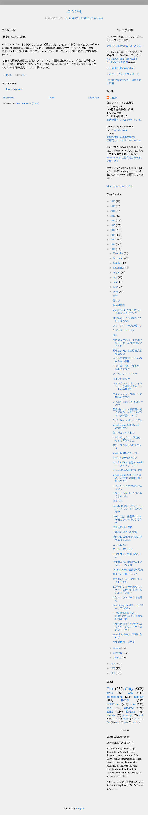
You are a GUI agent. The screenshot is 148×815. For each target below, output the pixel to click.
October (117, 263)
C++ (24, 75)
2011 (113, 244)
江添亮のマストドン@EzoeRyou (124, 140)
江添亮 (113, 98)
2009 (113, 663)
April (116, 291)
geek (126, 722)
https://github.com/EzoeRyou (121, 137)
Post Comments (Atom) (27, 103)
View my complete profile (119, 186)
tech (141, 715)
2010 (113, 249)
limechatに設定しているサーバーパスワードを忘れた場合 (128, 509)
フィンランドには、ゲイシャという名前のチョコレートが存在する (127, 386)
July (115, 277)
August (117, 272)
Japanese (111, 715)
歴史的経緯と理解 (122, 527)
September (118, 267)
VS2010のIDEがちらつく (126, 453)
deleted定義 (119, 305)
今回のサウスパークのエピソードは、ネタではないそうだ (127, 343)
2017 (113, 215)
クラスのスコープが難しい (127, 325)
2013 (113, 235)
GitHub (67, 18)
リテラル (118, 501)
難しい (116, 300)
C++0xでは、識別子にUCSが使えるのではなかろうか (127, 519)
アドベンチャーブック (125, 374)
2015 (113, 225)
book (109, 707)
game (110, 711)
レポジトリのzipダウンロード (123, 74)
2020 (113, 201)
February (118, 653)
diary (129, 688)
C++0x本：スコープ (123, 330)
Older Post (93, 97)
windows (129, 707)
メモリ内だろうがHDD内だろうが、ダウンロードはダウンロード (128, 626)
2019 (113, 206)
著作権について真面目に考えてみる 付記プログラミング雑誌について (127, 412)
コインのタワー (121, 378)
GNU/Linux (114, 704)
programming (115, 696)
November (118, 258)
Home (52, 97)
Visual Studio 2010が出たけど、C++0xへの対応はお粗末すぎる (127, 478)
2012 (113, 239)
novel (117, 722)
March (116, 648)
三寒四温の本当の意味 (125, 532)
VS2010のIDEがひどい (125, 457)
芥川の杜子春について (125, 574)
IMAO (125, 700)
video (132, 704)
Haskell (135, 722)
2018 (113, 211)
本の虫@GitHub (80, 18)
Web (130, 692)
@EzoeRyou (96, 18)
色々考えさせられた (124, 432)
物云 (115, 335)
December (118, 253)
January (117, 657)
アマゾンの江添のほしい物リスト (125, 46)
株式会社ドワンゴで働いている (124, 119)
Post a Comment (14, 89)
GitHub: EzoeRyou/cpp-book (121, 68)
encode (126, 718)
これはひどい (120, 544)
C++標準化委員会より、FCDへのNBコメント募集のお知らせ (128, 616)
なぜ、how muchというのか (128, 420)
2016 (113, 220)
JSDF (114, 718)
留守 (115, 295)
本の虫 (74, 11)
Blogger (80, 808)
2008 (113, 668)
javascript (127, 715)
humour (138, 696)
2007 (113, 673)
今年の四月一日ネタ (124, 642)
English (130, 711)
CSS (137, 718)
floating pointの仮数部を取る (128, 569)
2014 (113, 230)
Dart (109, 722)
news (110, 692)
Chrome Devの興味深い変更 (127, 470)
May (115, 287)
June (115, 282)
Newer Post (8, 97)
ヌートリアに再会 (122, 549)
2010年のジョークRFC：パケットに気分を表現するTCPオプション (127, 589)
